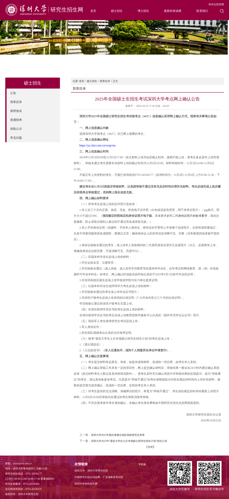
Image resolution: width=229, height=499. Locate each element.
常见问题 (16, 137)
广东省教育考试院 (113, 477)
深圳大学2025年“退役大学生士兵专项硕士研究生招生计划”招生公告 (129, 441)
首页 (93, 10)
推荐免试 (16, 110)
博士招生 (143, 10)
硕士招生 (117, 10)
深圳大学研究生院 (97, 470)
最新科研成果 (172, 10)
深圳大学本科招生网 (86, 483)
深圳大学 (80, 470)
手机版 (142, 464)
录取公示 (16, 128)
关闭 (150, 447)
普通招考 (16, 119)
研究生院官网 (216, 4)
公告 (13, 93)
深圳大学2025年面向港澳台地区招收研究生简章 (118, 435)
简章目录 (16, 102)
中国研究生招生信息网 (87, 477)
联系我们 (202, 10)
